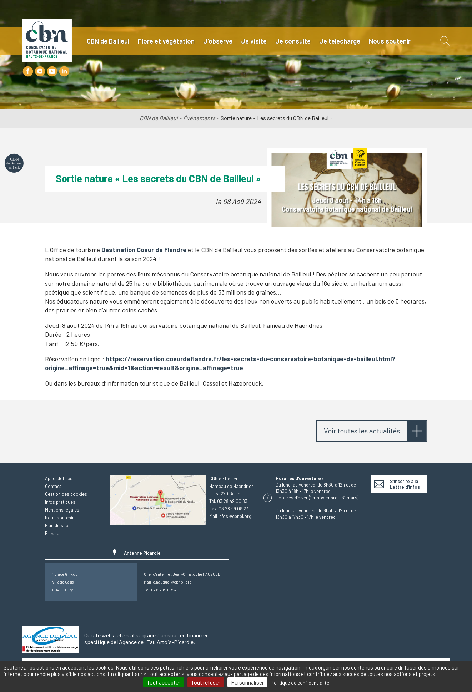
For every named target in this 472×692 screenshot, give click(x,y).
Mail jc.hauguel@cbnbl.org (168, 582)
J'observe (217, 41)
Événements (199, 118)
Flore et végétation (166, 41)
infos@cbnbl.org (234, 516)
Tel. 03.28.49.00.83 (228, 501)
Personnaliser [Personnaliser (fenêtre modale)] (247, 682)
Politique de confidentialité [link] (300, 683)
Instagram (40, 71)
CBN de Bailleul (108, 41)
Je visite (254, 41)
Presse (52, 533)
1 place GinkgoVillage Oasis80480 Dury (65, 582)
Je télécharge (339, 41)
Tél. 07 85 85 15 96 (160, 589)
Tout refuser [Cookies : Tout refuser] (205, 682)
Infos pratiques (60, 502)
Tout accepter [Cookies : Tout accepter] (163, 682)
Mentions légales (62, 510)
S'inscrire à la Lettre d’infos (405, 484)
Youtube (52, 71)
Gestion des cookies (66, 494)
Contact (53, 486)
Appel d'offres (58, 478)
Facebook (27, 71)
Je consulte (293, 41)
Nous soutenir (390, 41)
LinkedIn (64, 71)
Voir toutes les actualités (362, 430)
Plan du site (56, 525)
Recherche (444, 41)
